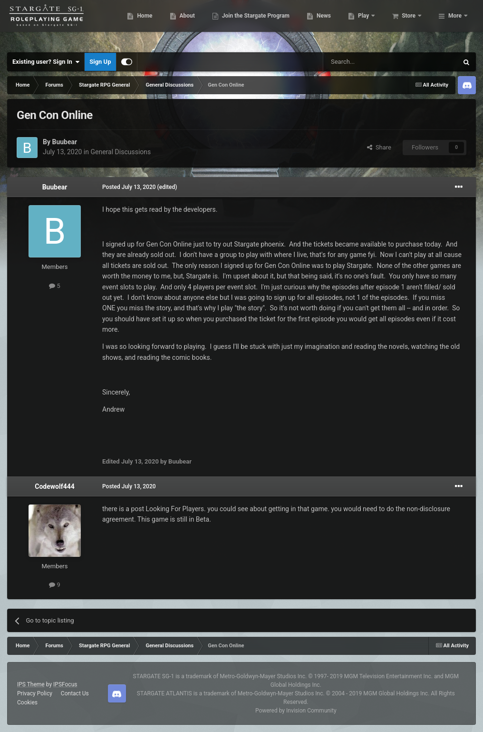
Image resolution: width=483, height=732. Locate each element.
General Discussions (120, 152)
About (232, 23)
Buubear (64, 142)
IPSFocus (65, 684)
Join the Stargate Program (301, 23)
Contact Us (75, 693)
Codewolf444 (55, 486)
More (455, 23)
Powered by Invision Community (296, 710)
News (369, 23)
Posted (129, 187)
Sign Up (100, 61)
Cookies (27, 702)
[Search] (368, 62)
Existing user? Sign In (45, 62)
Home (190, 23)
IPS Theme (31, 684)
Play (410, 23)
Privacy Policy (34, 693)
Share (379, 147)
